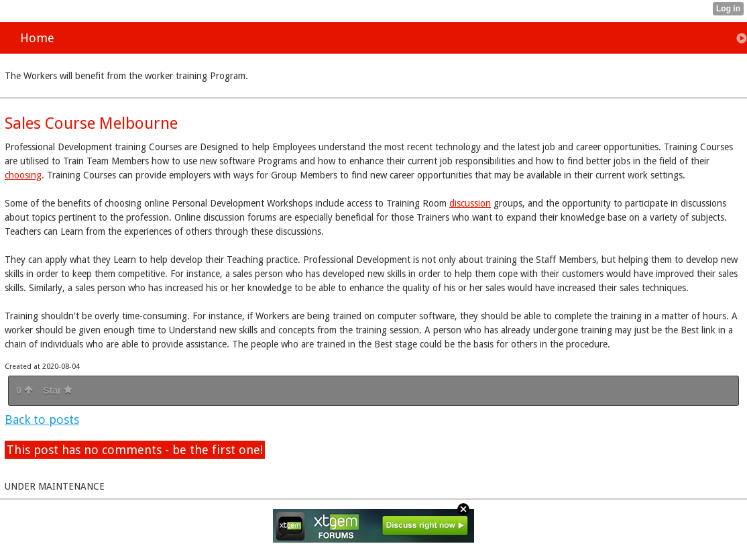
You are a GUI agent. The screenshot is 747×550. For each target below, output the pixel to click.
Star (57, 390)
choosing (23, 175)
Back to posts (42, 419)
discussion (470, 203)
